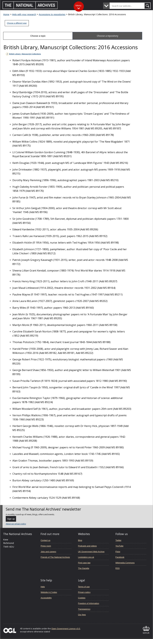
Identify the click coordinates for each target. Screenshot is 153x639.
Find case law (84, 563)
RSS (117, 568)
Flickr (117, 551)
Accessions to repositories (52, 14)
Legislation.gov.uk (86, 557)
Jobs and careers (48, 551)
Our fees (82, 614)
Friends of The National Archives (55, 557)
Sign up (11, 519)
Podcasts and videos (87, 546)
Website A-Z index (49, 592)
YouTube (119, 546)
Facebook (119, 557)
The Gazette (83, 568)
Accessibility (46, 598)
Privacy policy (84, 592)
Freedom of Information (88, 603)
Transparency (84, 609)
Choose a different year (17, 23)
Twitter (118, 540)
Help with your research (24, 14)
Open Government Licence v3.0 (65, 628)
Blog (80, 540)
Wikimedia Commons (125, 563)
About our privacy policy (16, 524)
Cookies (81, 598)
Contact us (45, 540)
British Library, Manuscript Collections (23, 54)
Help (43, 586)
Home (6, 14)
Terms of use (84, 586)
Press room (46, 546)
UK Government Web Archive (91, 551)
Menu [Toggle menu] (78, 5)
